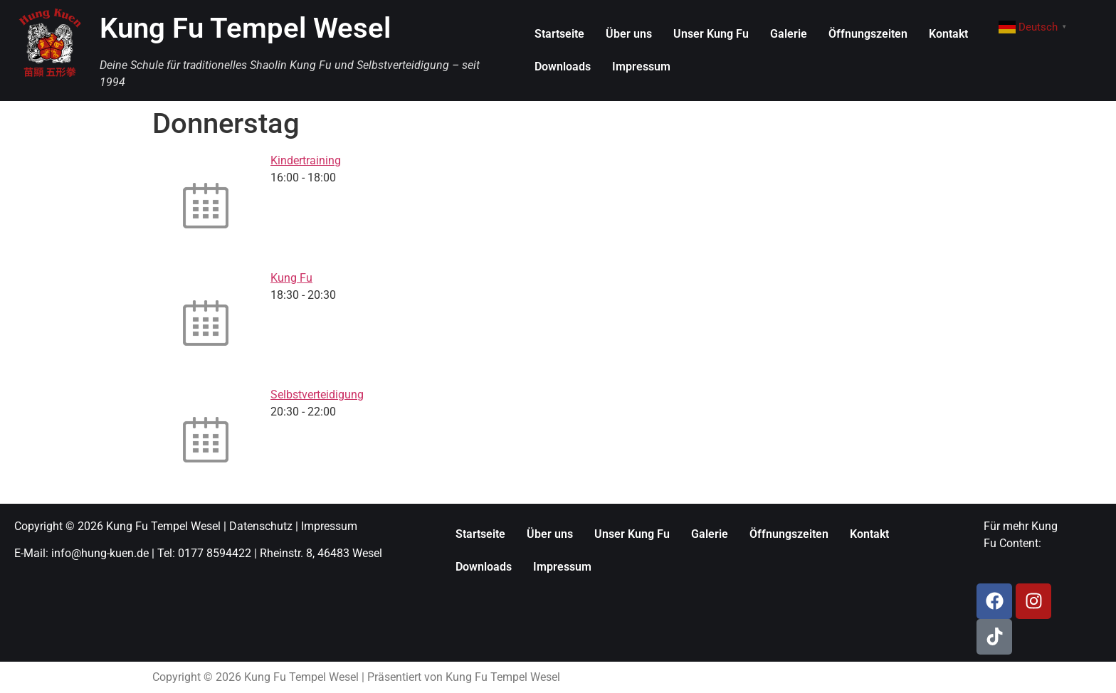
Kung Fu (291, 278)
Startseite (559, 34)
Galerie (788, 34)
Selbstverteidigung (317, 394)
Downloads (563, 66)
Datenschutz (261, 526)
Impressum (641, 66)
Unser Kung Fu (711, 34)
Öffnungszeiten (867, 34)
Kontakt (948, 34)
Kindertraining (305, 160)
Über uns (629, 34)
